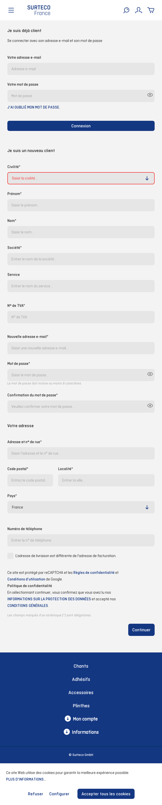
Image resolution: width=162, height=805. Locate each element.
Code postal (17, 469)
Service (13, 274)
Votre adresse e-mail (24, 57)
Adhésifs (81, 679)
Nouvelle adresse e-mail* (27, 336)
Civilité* (13, 167)
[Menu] (11, 10)
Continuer (141, 629)
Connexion (81, 125)
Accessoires (81, 692)
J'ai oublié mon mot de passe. (33, 107)
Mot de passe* (18, 363)
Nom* (11, 220)
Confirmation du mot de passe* (32, 395)
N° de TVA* (16, 305)
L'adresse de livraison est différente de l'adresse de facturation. (65, 556)
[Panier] (151, 10)
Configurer (59, 793)
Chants (81, 666)
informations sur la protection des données (49, 599)
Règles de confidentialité (94, 572)
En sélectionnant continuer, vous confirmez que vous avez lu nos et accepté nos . (61, 599)
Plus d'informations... (26, 779)
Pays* (12, 496)
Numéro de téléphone (24, 529)
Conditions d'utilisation (26, 579)
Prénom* (14, 193)
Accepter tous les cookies (106, 793)
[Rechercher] (126, 10)
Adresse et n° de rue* (24, 442)
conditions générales (27, 605)
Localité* (65, 469)
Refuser (35, 793)
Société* (14, 247)
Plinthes (81, 705)
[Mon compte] (139, 10)
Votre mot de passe (22, 84)
